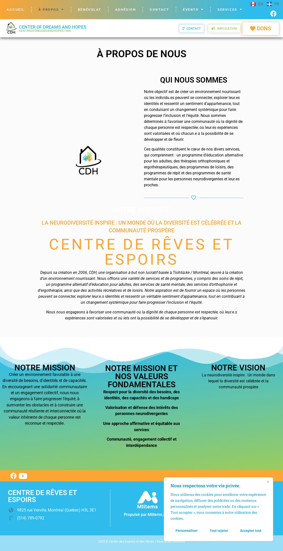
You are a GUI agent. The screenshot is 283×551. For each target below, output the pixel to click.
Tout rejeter (219, 531)
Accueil (16, 9)
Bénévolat (89, 9)
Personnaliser (187, 531)
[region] (218, 509)
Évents (193, 9)
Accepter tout (250, 531)
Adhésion (125, 9)
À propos (51, 9)
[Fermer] (268, 482)
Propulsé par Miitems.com (147, 514)
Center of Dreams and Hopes (52, 28)
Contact (159, 9)
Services (229, 9)
